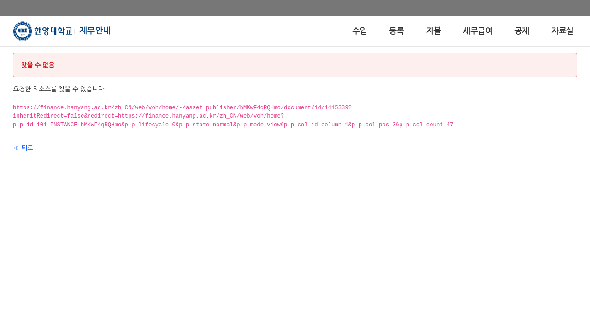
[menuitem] (359, 31)
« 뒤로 (23, 148)
